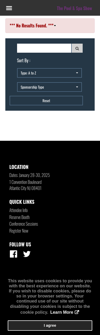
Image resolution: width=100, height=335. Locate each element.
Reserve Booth (19, 217)
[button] (49, 73)
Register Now (18, 231)
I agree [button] (50, 325)
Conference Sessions (23, 224)
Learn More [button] (61, 312)
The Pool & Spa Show (74, 8)
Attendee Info (18, 210)
